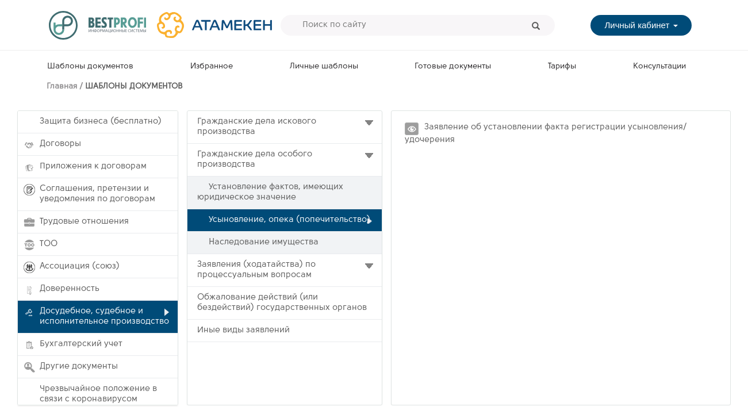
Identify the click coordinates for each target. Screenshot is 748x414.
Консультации (659, 66)
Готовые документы (453, 66)
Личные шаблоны (324, 66)
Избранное (211, 66)
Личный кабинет (640, 25)
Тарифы (562, 66)
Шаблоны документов (90, 66)
